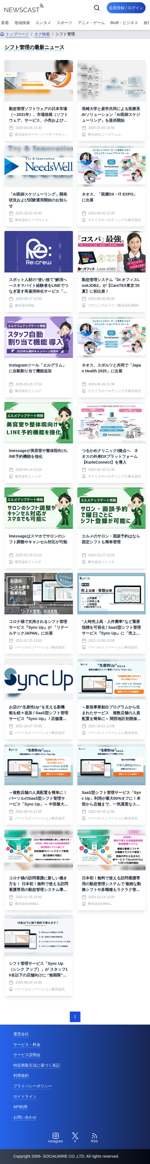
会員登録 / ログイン (126, 8)
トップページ (14, 34)
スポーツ (64, 22)
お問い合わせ (25, 1117)
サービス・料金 (26, 1044)
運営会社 (21, 1034)
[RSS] (94, 1138)
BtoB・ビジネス (124, 22)
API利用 (20, 1107)
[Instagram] (55, 1138)
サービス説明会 (26, 1055)
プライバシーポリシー (32, 1086)
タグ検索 (42, 34)
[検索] (96, 7)
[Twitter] (75, 1138)
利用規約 (21, 1075)
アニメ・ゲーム (91, 22)
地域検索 (22, 22)
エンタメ (43, 22)
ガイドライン (25, 1096)
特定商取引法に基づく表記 (36, 1065)
